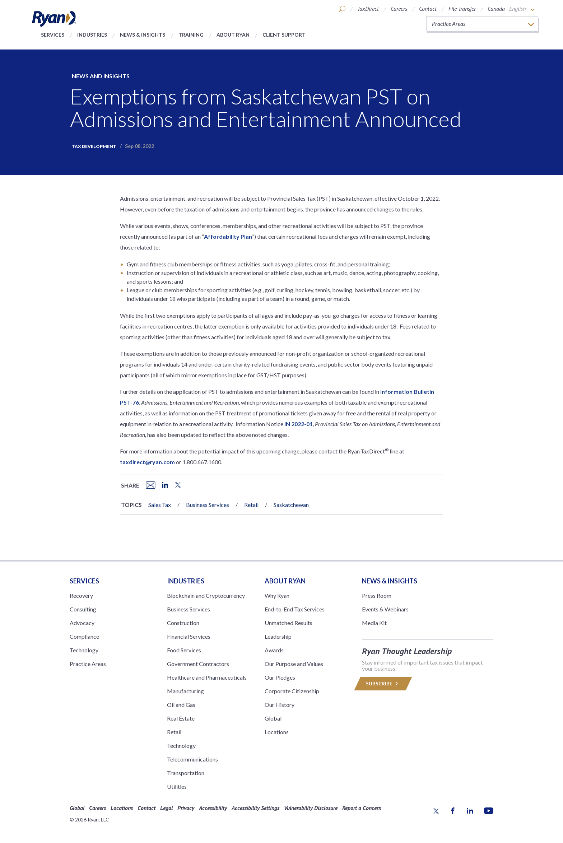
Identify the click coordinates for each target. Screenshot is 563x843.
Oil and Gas (181, 704)
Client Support (284, 35)
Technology (84, 650)
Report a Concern (361, 807)
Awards (274, 650)
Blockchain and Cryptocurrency (206, 595)
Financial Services (188, 636)
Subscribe (383, 683)
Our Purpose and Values (294, 663)
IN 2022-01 (298, 423)
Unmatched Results (288, 622)
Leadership (278, 636)
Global (273, 718)
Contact (428, 8)
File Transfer (462, 8)
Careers (399, 8)
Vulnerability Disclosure (311, 807)
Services (52, 35)
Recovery (81, 595)
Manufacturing (185, 691)
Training (191, 35)
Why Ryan (277, 595)
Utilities (177, 786)
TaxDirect (368, 8)
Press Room (376, 595)
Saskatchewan (291, 504)
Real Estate (181, 718)
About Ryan (233, 35)
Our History (279, 704)
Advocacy (82, 622)
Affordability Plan (228, 236)
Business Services (207, 504)
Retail (251, 504)
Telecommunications (192, 759)
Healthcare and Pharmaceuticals (207, 677)
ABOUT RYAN (285, 581)
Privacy (185, 807)
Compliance (84, 636)
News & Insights (142, 35)
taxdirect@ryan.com (147, 461)
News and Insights (101, 76)
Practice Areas (88, 663)
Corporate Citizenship (292, 691)
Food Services (184, 650)
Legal (166, 807)
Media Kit (374, 622)
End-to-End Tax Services (295, 609)
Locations (277, 731)
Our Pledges (280, 677)
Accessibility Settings (255, 807)
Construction (183, 622)
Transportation (185, 772)
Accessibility (213, 807)
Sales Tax (159, 504)
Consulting (83, 609)
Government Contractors (198, 663)
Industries (92, 35)
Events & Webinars (385, 609)
